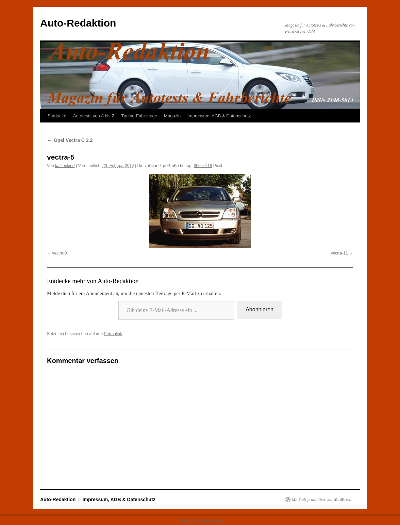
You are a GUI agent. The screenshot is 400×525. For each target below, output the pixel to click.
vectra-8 (59, 253)
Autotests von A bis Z (93, 115)
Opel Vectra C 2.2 (70, 140)
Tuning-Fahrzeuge (139, 115)
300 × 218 (203, 165)
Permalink (113, 333)
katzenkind (64, 165)
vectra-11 (339, 253)
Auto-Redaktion (78, 23)
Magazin (172, 115)
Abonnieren (259, 309)
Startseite (57, 115)
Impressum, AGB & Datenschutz (219, 115)
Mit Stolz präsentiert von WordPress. (322, 499)
